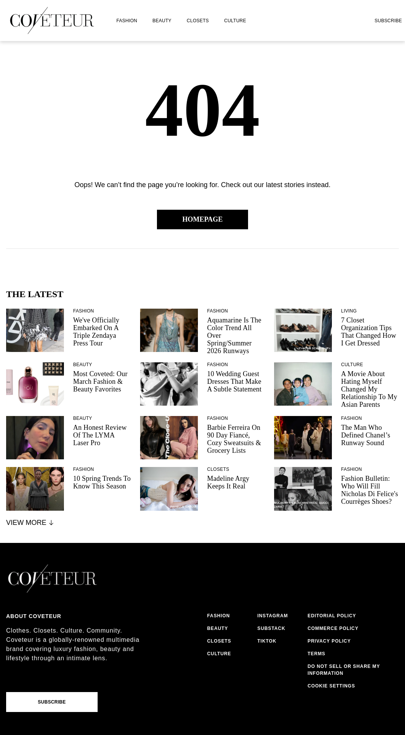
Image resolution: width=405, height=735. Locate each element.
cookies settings (333, 686)
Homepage (202, 219)
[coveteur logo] (52, 20)
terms (317, 653)
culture (235, 20)
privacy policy (329, 641)
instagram (272, 615)
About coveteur (33, 616)
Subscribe (388, 20)
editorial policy (332, 615)
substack (271, 628)
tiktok (266, 641)
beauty (161, 20)
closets (198, 20)
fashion (126, 20)
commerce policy (333, 628)
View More (30, 522)
